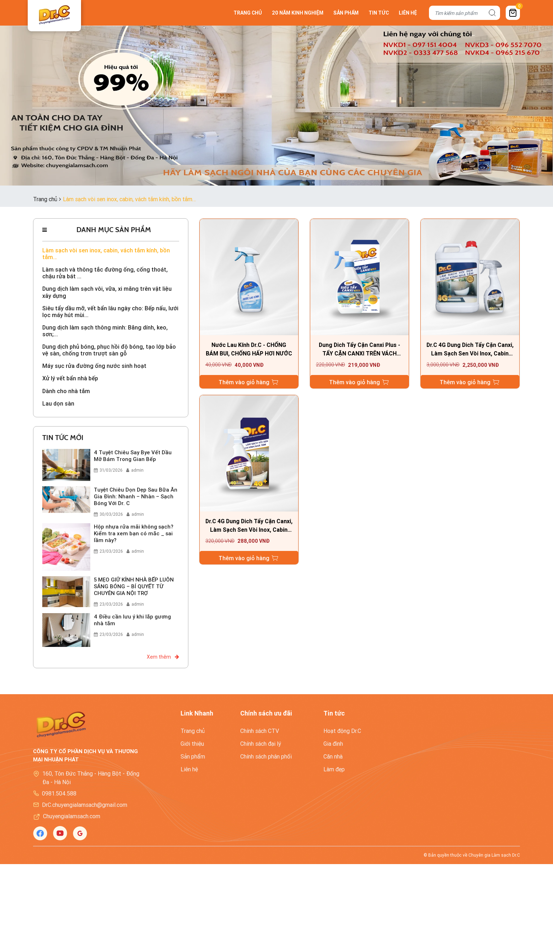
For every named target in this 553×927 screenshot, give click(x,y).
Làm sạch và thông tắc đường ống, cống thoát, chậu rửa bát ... (105, 273)
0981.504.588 (59, 794)
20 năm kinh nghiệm (297, 13)
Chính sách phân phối (266, 757)
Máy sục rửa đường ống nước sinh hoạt (94, 366)
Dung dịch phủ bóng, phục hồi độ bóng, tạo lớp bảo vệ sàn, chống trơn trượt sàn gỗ (109, 350)
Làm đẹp (334, 769)
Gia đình (333, 744)
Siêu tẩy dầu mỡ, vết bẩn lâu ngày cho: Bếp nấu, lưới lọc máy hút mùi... (110, 311)
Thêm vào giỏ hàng (249, 382)
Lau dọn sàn (58, 404)
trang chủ (247, 13)
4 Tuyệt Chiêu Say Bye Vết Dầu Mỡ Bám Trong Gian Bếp (133, 456)
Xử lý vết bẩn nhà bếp (70, 378)
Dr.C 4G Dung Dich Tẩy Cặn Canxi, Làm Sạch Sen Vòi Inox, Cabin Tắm (470, 350)
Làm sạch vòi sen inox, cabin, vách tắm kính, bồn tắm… (106, 254)
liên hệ (408, 13)
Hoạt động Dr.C (342, 731)
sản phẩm (346, 13)
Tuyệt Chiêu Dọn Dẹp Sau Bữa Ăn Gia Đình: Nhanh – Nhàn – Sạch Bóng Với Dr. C (135, 497)
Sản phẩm (193, 757)
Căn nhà (333, 757)
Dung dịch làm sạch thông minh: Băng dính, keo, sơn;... (105, 331)
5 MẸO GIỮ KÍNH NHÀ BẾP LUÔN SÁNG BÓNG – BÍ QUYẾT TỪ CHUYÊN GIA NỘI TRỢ (134, 587)
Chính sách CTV (259, 731)
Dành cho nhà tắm (66, 391)
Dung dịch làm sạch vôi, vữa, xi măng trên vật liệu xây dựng (107, 292)
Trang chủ (193, 731)
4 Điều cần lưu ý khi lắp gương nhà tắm (132, 620)
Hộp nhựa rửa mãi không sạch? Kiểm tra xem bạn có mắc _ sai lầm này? (133, 534)
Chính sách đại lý (260, 744)
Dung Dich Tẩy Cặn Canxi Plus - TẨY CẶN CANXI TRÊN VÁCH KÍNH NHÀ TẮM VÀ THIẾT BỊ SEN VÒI (359, 350)
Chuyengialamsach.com (71, 816)
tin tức (379, 13)
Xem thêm (163, 657)
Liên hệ (189, 769)
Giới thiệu (192, 744)
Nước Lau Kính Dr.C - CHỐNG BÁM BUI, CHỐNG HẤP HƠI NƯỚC (249, 350)
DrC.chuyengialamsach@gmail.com (84, 805)
